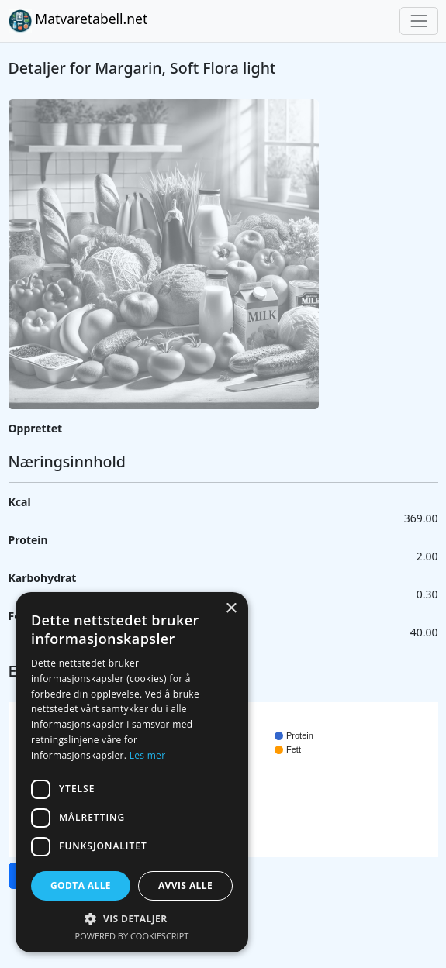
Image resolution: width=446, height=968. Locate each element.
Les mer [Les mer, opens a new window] (148, 755)
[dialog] (132, 772)
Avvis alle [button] (185, 885)
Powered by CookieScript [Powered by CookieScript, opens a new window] (132, 936)
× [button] (231, 609)
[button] (132, 918)
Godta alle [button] (80, 885)
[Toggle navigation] (418, 20)
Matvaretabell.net (78, 21)
